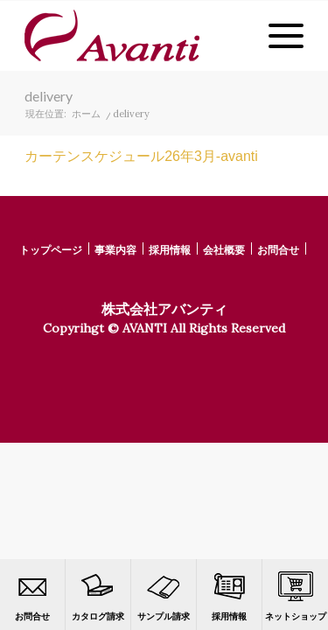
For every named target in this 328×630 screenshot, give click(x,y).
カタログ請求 (98, 595)
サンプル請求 (163, 595)
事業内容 (115, 249)
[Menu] (277, 36)
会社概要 (224, 249)
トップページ (50, 249)
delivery (48, 96)
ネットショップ (295, 595)
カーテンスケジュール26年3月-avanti (141, 156)
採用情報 (229, 595)
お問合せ (32, 595)
